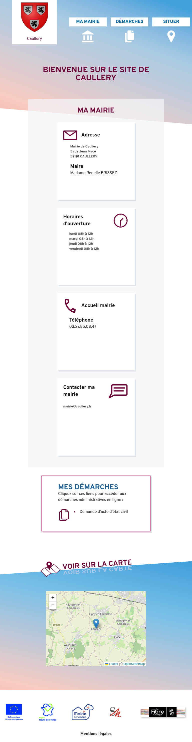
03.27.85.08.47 (82, 326)
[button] (96, 623)
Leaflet (111, 664)
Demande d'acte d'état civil (104, 511)
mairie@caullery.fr (77, 406)
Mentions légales (96, 734)
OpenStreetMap (134, 664)
